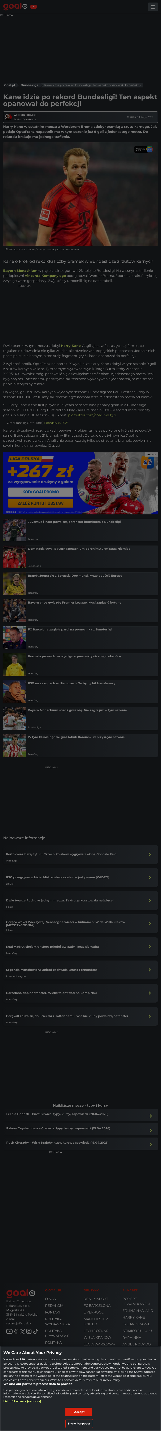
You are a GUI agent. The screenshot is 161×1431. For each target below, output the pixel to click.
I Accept (79, 1412)
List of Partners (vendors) (22, 1401)
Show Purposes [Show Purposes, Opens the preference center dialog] (79, 1423)
